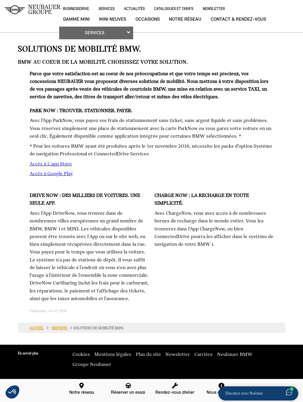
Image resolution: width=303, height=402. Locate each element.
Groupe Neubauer (91, 364)
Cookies (81, 354)
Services (107, 8)
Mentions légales (112, 354)
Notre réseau (185, 19)
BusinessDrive (76, 8)
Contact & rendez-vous (238, 19)
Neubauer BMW (235, 354)
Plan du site (148, 354)
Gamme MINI (76, 19)
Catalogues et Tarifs (173, 8)
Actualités (134, 8)
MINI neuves (112, 19)
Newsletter (214, 8)
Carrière (203, 354)
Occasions (148, 19)
